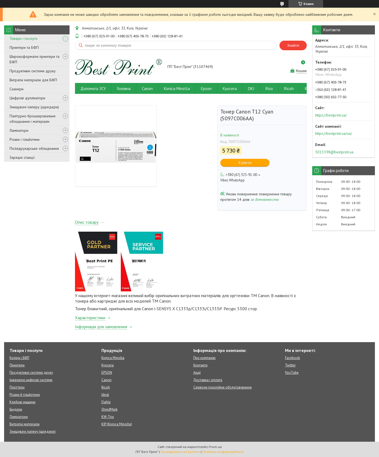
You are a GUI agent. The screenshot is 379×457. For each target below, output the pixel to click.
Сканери (16, 88)
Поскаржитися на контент (180, 452)
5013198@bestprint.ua (334, 152)
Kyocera (230, 88)
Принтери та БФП (24, 47)
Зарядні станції (22, 157)
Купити (245, 162)
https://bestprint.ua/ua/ (333, 133)
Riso (269, 88)
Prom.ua (215, 447)
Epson (206, 88)
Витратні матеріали (25, 424)
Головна (124, 88)
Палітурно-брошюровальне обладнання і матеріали (33, 118)
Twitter (290, 365)
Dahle (106, 402)
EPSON (106, 372)
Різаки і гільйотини (25, 139)
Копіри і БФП (19, 358)
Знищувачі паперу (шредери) (34, 106)
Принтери (17, 365)
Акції (197, 372)
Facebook (292, 358)
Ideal (105, 394)
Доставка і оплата (207, 380)
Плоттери (17, 387)
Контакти (313, 88)
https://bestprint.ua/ (331, 115)
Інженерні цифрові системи (31, 380)
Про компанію (204, 358)
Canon (147, 88)
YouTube (292, 372)
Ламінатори (19, 130)
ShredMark (109, 409)
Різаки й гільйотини (25, 394)
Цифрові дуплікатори (27, 97)
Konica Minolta (177, 88)
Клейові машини (22, 402)
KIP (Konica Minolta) (116, 424)
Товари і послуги (23, 38)
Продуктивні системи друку (33, 70)
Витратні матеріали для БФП (33, 79)
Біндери (16, 409)
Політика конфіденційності (223, 452)
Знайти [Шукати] (293, 45)
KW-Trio (107, 416)
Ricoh (289, 88)
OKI (251, 88)
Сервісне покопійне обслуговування (222, 387)
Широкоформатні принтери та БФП (34, 59)
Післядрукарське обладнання (34, 148)
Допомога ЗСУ (93, 88)
